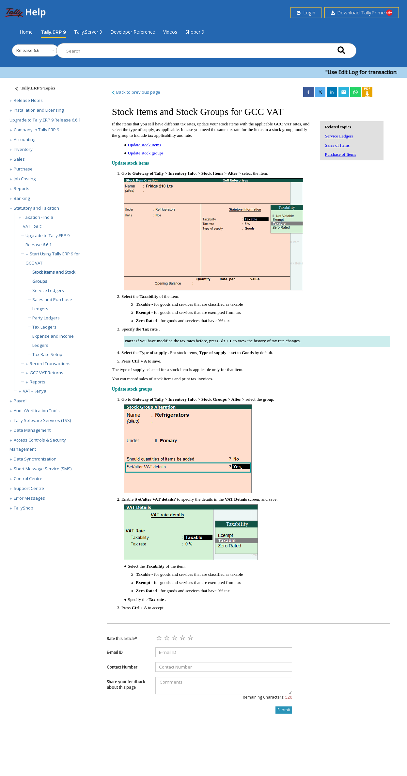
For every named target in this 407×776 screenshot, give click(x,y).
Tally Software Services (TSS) (42, 420)
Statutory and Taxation (36, 208)
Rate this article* (122, 638)
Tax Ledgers (44, 327)
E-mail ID (115, 652)
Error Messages (29, 498)
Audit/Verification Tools (37, 410)
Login (306, 12)
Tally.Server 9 (88, 32)
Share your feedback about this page (126, 684)
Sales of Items (337, 145)
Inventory (23, 149)
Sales (19, 159)
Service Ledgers (48, 290)
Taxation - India (38, 217)
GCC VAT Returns (46, 373)
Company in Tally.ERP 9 (36, 130)
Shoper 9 (194, 32)
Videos (170, 32)
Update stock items (144, 144)
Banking (22, 198)
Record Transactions (50, 363)
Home (26, 31)
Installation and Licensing (39, 110)
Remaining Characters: (267, 697)
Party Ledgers (46, 318)
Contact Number (122, 667)
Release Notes (28, 100)
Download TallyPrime (362, 12)
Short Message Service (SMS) (42, 469)
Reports (21, 188)
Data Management (32, 430)
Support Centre (29, 488)
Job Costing (25, 179)
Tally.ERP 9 (53, 32)
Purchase (23, 169)
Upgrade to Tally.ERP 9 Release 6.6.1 (45, 120)
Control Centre (28, 478)
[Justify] (33, 89)
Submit (283, 710)
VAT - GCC (32, 226)
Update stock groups (146, 153)
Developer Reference (132, 32)
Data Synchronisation (35, 459)
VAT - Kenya (34, 391)
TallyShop (23, 508)
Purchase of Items (340, 154)
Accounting (24, 139)
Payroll (20, 401)
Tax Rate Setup (47, 354)
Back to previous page (135, 92)
